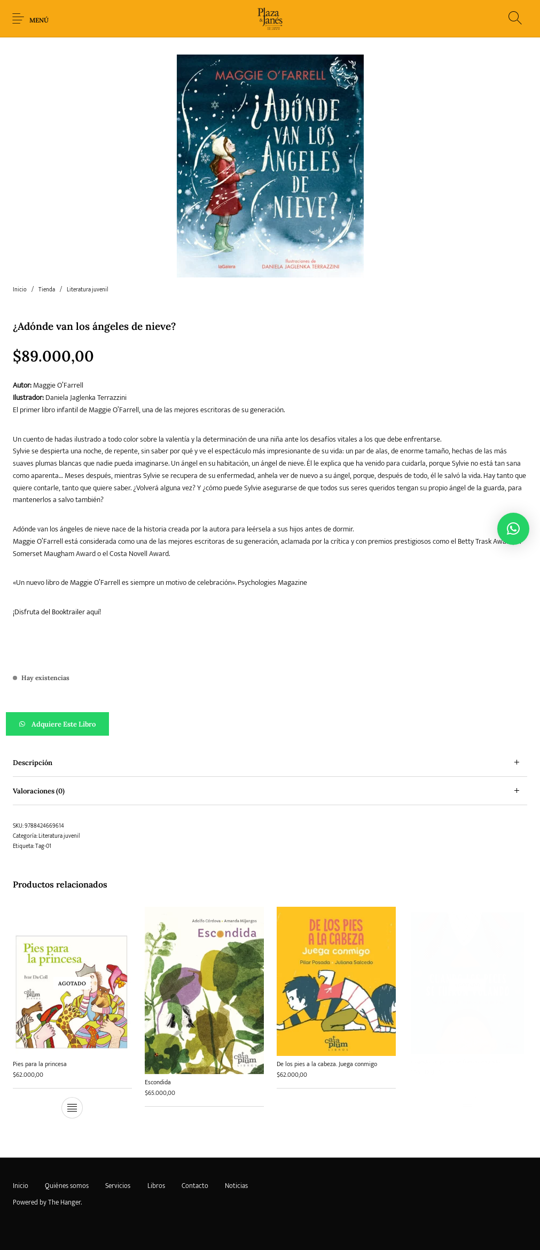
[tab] (270, 763)
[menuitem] (20, 1186)
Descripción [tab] (32, 762)
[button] (270, 724)
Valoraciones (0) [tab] (39, 791)
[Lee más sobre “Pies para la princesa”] (72, 1108)
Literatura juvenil (87, 290)
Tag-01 (43, 846)
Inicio (20, 290)
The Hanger (64, 1202)
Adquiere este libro (64, 724)
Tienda (46, 290)
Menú (39, 20)
